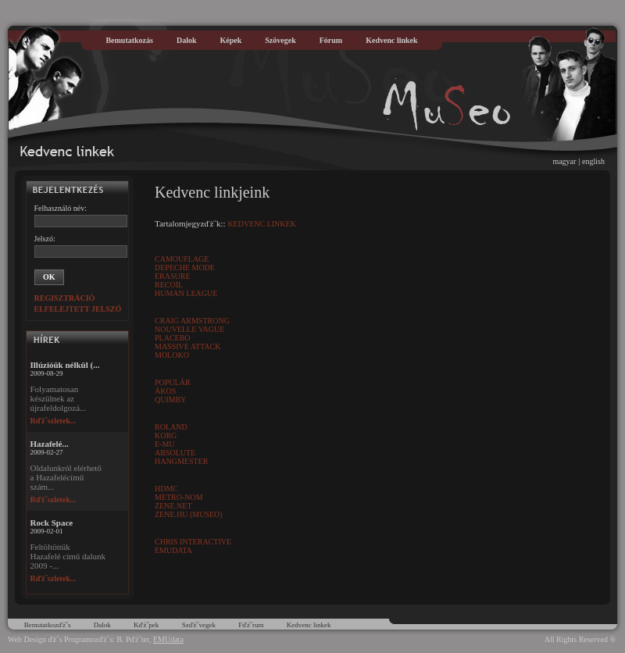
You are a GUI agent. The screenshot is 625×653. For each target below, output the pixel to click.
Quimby (171, 399)
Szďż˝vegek (199, 625)
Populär (173, 382)
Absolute (175, 452)
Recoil (169, 284)
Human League (186, 293)
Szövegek (280, 40)
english (593, 161)
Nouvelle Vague (189, 329)
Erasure (173, 276)
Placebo (173, 338)
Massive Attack (188, 346)
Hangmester (181, 461)
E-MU (165, 444)
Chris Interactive (193, 541)
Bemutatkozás (129, 40)
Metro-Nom (179, 497)
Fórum (331, 40)
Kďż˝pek (146, 625)
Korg (166, 435)
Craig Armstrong (192, 320)
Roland (171, 427)
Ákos (165, 391)
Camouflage (182, 259)
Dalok (187, 40)
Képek (231, 40)
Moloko (172, 355)
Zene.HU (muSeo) (189, 514)
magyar (564, 161)
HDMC (166, 488)
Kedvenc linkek (391, 40)
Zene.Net (173, 505)
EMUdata (173, 550)
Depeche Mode (185, 267)
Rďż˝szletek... (53, 420)
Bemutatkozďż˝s (47, 625)
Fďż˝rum (250, 625)
